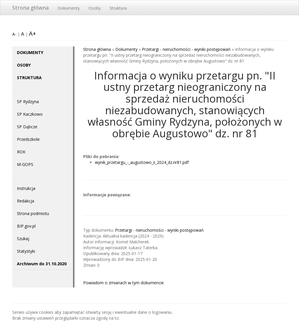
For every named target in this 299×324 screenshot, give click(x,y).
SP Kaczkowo (30, 114)
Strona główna (30, 7)
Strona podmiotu (33, 213)
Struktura (118, 8)
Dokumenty (69, 8)
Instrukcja (26, 188)
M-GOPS (25, 164)
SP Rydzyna (28, 101)
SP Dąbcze (27, 126)
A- (14, 34)
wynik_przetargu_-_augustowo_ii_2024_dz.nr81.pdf (142, 162)
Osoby (94, 8)
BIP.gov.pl (26, 226)
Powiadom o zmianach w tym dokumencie (123, 282)
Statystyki (26, 251)
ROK (21, 152)
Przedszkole (28, 139)
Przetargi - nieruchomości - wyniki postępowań (186, 49)
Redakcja (25, 201)
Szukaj (23, 238)
